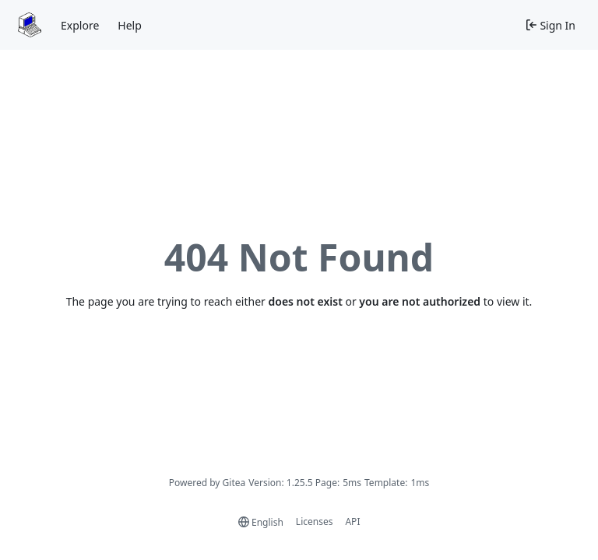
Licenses (314, 521)
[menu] (260, 522)
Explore (80, 25)
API (352, 521)
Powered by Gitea (207, 482)
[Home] (30, 24)
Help (130, 25)
